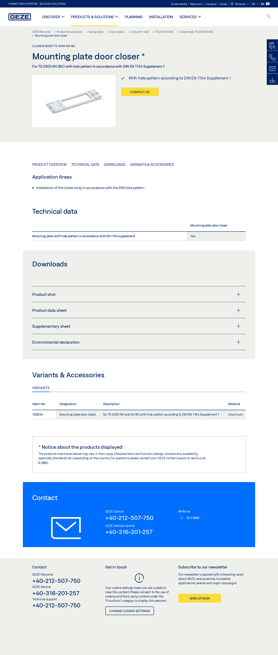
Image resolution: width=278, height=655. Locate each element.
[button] (239, 4)
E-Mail (43, 462)
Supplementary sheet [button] (136, 326)
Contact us (140, 92)
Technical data (85, 164)
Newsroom (196, 3)
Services (188, 17)
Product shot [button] (136, 294)
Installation (161, 17)
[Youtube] (268, 3)
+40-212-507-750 (129, 517)
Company (211, 3)
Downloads (115, 164)
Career (223, 3)
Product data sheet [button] (136, 310)
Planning (134, 17)
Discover (51, 17)
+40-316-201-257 (128, 531)
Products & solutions (92, 17)
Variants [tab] (41, 388)
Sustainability (179, 3)
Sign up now (200, 598)
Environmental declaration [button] (136, 342)
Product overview (49, 164)
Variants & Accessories (152, 164)
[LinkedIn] (263, 3)
